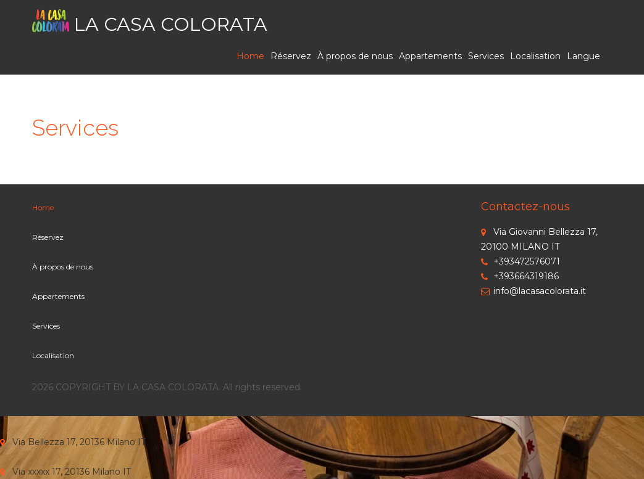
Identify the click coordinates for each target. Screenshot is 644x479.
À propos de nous (355, 56)
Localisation (535, 56)
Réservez (290, 56)
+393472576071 (520, 261)
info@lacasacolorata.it (533, 291)
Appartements (430, 56)
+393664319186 (520, 276)
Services (486, 56)
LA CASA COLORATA (170, 24)
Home (250, 56)
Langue (583, 56)
